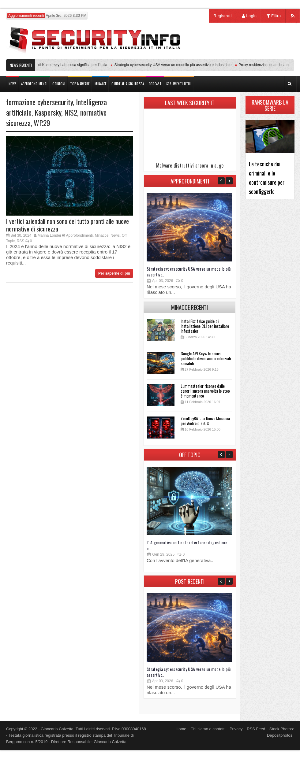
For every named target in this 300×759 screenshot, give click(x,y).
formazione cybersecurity (39, 101)
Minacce (102, 235)
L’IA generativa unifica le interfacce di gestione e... (187, 545)
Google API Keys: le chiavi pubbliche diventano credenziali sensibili (206, 358)
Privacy (236, 729)
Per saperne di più (114, 273)
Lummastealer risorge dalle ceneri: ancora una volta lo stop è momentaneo (205, 391)
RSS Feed (256, 729)
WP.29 (42, 122)
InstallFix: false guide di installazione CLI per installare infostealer (205, 326)
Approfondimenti (79, 235)
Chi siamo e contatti (207, 729)
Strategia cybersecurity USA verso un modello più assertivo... (189, 271)
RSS (20, 241)
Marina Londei (49, 235)
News (115, 235)
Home (181, 729)
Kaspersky (48, 112)
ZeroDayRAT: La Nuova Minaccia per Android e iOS (205, 420)
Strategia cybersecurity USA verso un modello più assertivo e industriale (174, 65)
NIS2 (70, 112)
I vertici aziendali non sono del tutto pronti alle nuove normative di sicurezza (67, 225)
